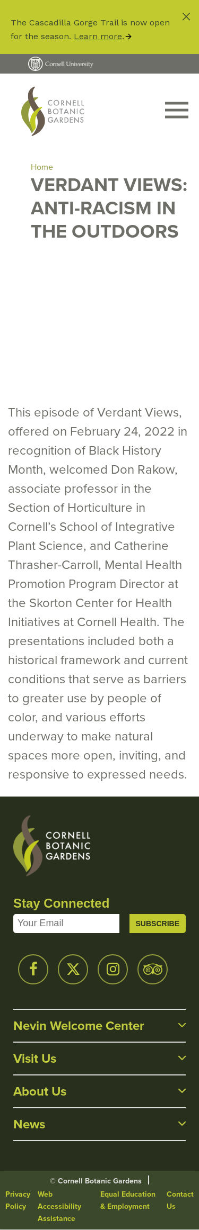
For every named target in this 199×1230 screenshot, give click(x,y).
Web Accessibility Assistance (59, 1206)
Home (42, 167)
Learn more (98, 36)
